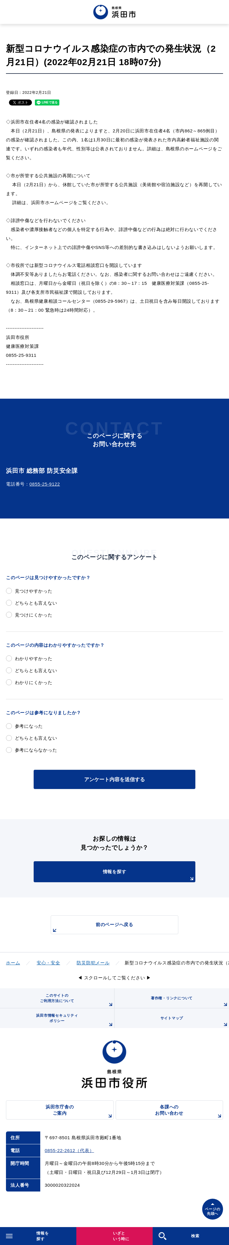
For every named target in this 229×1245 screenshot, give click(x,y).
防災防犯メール (93, 962)
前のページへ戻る (92, 928)
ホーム (13, 962)
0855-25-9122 (45, 484)
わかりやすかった (33, 658)
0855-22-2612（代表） (69, 1150)
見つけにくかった (33, 614)
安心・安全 (48, 962)
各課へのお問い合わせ (189, 1111)
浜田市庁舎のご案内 (80, 1111)
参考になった (29, 726)
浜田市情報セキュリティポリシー (75, 1020)
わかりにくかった (33, 682)
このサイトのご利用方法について (77, 1000)
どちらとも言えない (36, 602)
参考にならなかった (36, 749)
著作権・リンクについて (190, 1002)
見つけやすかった (33, 591)
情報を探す (149, 875)
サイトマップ (194, 1022)
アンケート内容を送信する (114, 779)
